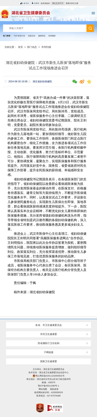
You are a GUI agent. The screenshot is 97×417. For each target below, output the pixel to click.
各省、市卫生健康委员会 (48, 325)
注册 (76, 3)
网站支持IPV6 (57, 3)
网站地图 (43, 389)
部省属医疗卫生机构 (48, 343)
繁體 (67, 3)
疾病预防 (52, 36)
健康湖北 (41, 36)
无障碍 (35, 3)
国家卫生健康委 (48, 361)
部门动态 (32, 47)
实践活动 (31, 36)
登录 (72, 3)
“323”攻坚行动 (19, 36)
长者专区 (24, 3)
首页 (20, 47)
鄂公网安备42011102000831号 (48, 376)
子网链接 (48, 352)
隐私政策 (54, 389)
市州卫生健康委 (48, 334)
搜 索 (90, 28)
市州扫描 (46, 47)
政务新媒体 (45, 3)
